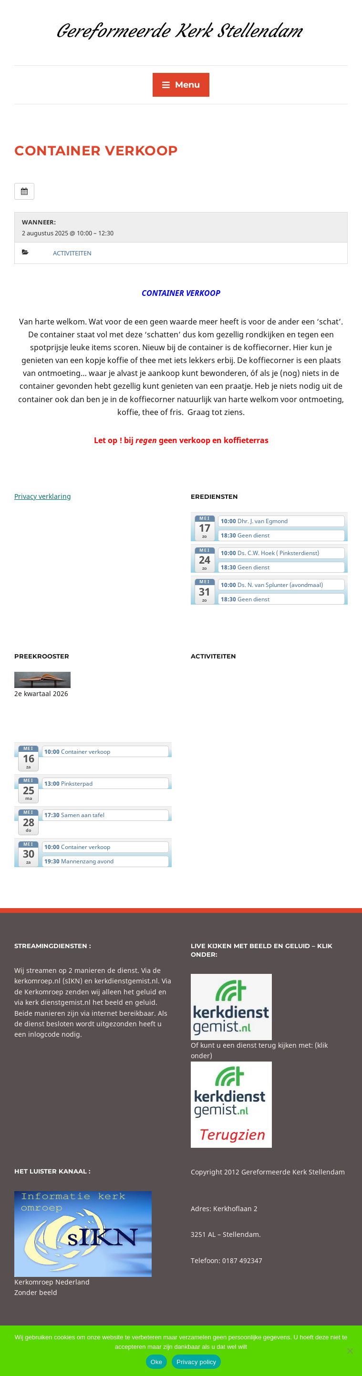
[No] (350, 1351)
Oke (157, 1362)
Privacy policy (196, 1362)
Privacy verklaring (42, 496)
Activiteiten (72, 253)
